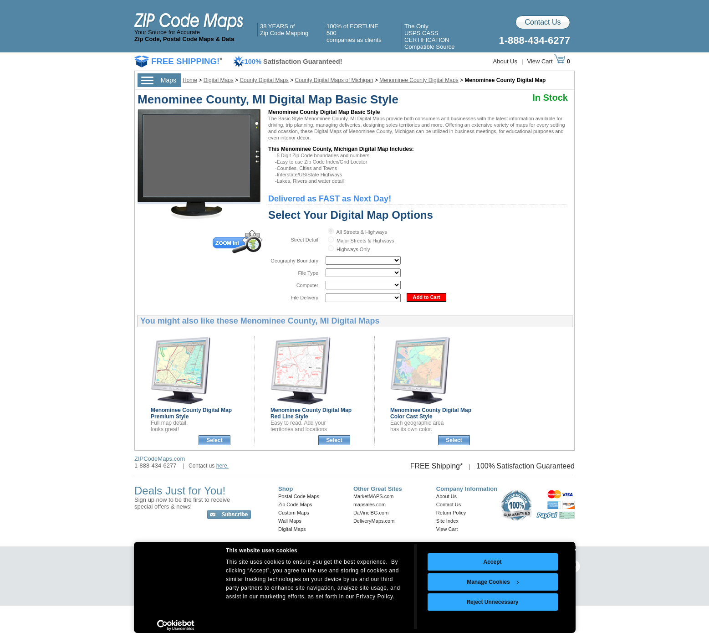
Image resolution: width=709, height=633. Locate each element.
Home (190, 80)
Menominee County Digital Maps (418, 80)
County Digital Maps (264, 80)
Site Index (447, 521)
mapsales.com (369, 504)
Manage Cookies (493, 582)
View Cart (546, 61)
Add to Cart (426, 297)
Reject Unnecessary (492, 602)
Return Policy (451, 512)
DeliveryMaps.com (373, 521)
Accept (492, 562)
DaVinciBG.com (370, 512)
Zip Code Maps (295, 504)
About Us (505, 61)
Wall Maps (289, 521)
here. (222, 466)
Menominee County (430, 413)
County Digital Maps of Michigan (334, 80)
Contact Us (543, 22)
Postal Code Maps (298, 496)
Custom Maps (293, 512)
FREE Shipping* (436, 466)
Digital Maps (219, 80)
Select (214, 440)
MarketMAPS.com (373, 496)
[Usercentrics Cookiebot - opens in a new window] (176, 625)
